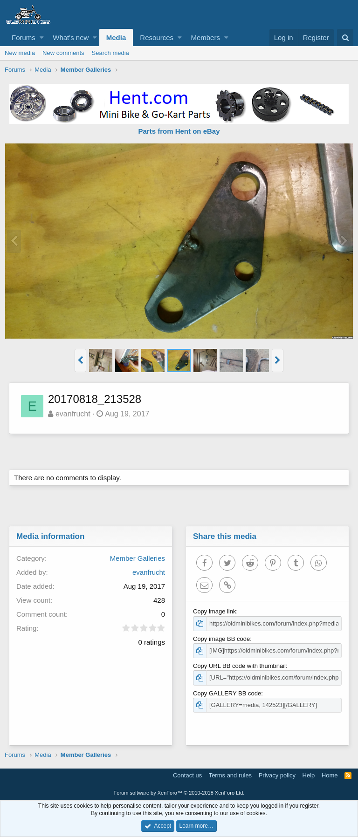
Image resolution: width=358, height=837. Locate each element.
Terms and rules (230, 775)
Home (330, 775)
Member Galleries (137, 558)
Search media (110, 52)
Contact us (187, 775)
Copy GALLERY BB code (227, 693)
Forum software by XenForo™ (179, 793)
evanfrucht (73, 414)
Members (205, 37)
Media (116, 37)
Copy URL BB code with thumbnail (239, 665)
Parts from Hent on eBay (179, 131)
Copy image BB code (221, 638)
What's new (71, 37)
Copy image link (215, 611)
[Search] (345, 37)
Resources (156, 37)
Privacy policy (277, 775)
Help (309, 775)
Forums (23, 37)
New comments (63, 52)
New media (20, 52)
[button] (41, 37)
